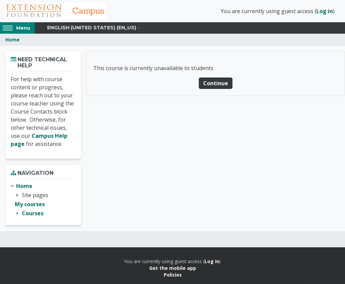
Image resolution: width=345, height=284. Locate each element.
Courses (32, 213)
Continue (215, 83)
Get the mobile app (172, 268)
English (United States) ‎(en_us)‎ (91, 28)
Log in (324, 11)
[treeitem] (43, 200)
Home (12, 39)
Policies (173, 275)
